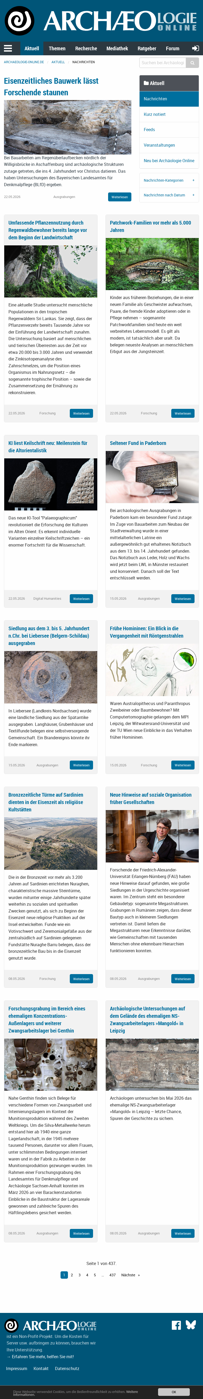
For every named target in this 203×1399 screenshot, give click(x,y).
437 (112, 1274)
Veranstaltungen (159, 145)
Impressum (16, 1368)
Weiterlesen (120, 197)
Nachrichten (155, 99)
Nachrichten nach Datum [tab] (164, 194)
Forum (172, 48)
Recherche (86, 48)
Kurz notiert (155, 114)
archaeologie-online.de (24, 62)
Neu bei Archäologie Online (169, 160)
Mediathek (117, 48)
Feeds (149, 129)
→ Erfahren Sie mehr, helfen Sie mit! (40, 1357)
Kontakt (41, 1368)
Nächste (128, 1274)
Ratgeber (147, 48)
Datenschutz (67, 1368)
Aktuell (32, 48)
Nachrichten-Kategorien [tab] (163, 180)
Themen (57, 48)
